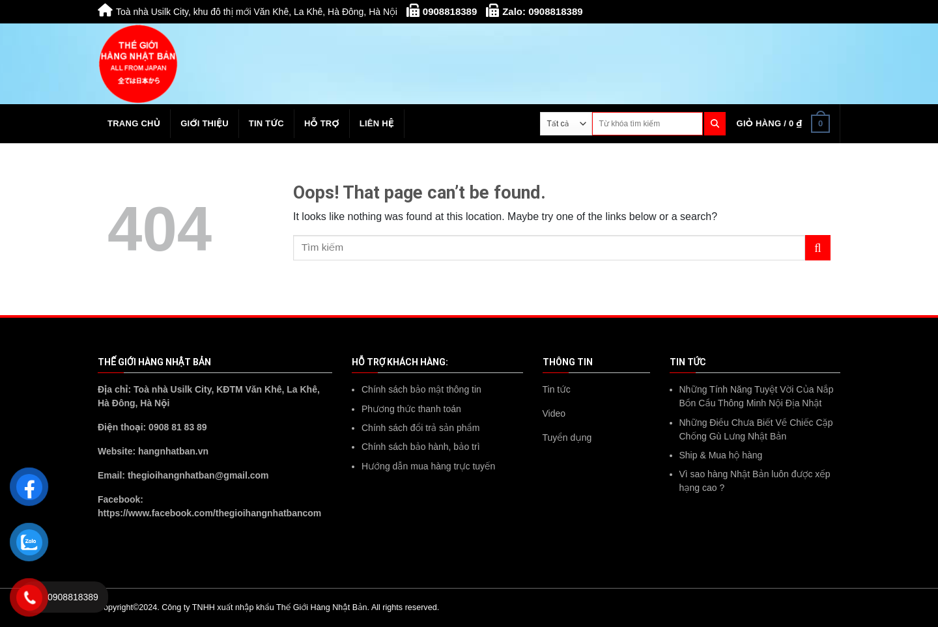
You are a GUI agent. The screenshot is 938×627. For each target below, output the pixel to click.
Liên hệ (377, 123)
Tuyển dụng (567, 437)
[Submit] (818, 247)
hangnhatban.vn (173, 451)
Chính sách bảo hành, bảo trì (421, 446)
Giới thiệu (204, 123)
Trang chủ (133, 123)
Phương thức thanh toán (411, 409)
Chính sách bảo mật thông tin (421, 389)
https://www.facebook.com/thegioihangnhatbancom (209, 513)
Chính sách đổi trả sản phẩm (420, 428)
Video (554, 413)
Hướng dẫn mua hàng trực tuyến (428, 466)
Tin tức (266, 123)
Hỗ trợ (321, 123)
